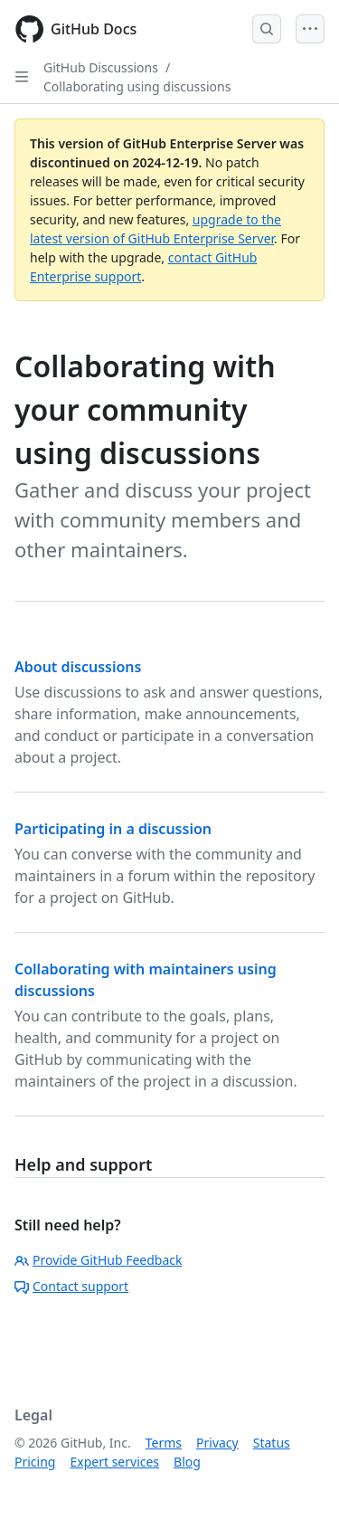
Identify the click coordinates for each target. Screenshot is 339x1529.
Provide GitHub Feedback (98, 1259)
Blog (187, 1461)
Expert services (114, 1461)
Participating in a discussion (113, 829)
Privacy (217, 1442)
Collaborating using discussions (137, 86)
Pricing (34, 1461)
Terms (164, 1442)
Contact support (71, 1286)
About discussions (77, 667)
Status (271, 1442)
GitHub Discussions (100, 67)
